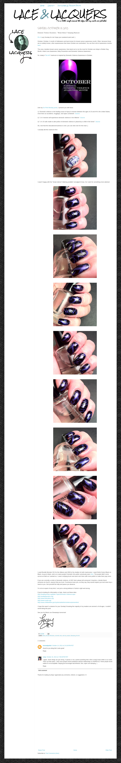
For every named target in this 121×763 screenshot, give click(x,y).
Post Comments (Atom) (52, 753)
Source (77, 113)
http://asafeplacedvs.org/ (45, 596)
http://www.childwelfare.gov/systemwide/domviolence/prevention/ (58, 602)
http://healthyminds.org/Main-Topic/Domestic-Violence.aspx (56, 594)
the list (48, 55)
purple (68, 635)
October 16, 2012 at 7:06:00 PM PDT (57, 657)
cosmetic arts (58, 635)
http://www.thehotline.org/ (46, 598)
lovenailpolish (47, 645)
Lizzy (44, 657)
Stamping (73, 635)
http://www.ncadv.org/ (44, 600)
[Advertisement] (75, 736)
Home (42, 5)
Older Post (109, 750)
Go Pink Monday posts (50, 107)
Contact (51, 5)
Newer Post (41, 750)
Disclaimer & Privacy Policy (69, 5)
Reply (44, 651)
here (39, 45)
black (44, 635)
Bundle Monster (50, 635)
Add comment (42, 670)
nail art (64, 635)
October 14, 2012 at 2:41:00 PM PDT (63, 645)
